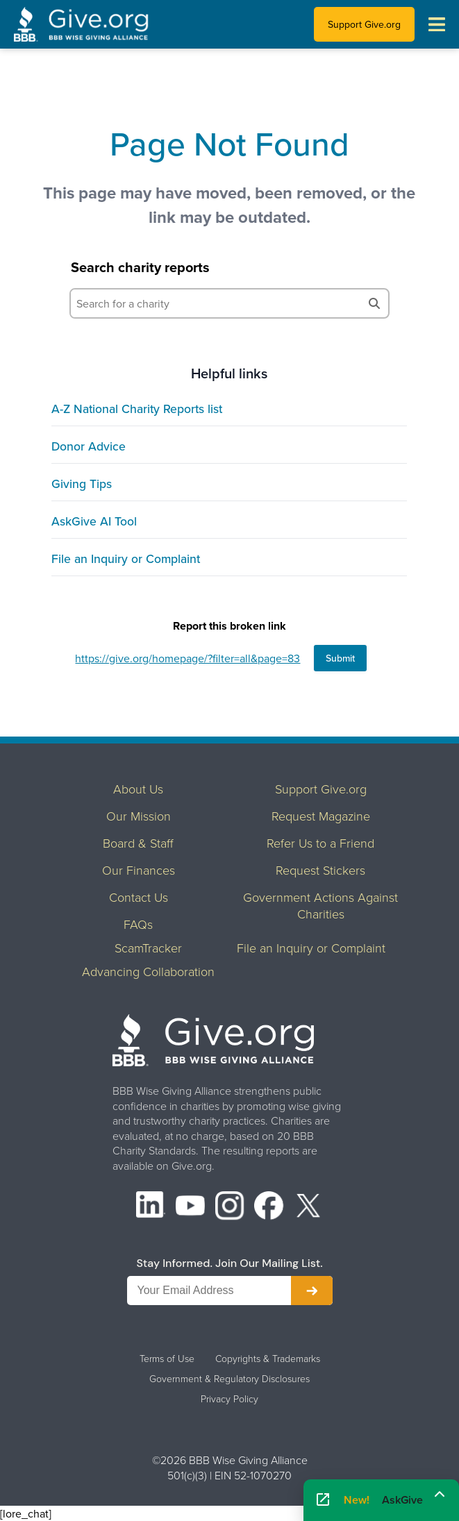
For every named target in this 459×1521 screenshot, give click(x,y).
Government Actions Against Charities (320, 905)
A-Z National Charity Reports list (136, 408)
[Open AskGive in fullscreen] (323, 1500)
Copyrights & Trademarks (267, 1358)
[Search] (374, 303)
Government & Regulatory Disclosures (229, 1379)
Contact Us (138, 897)
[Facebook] (268, 1207)
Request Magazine (321, 815)
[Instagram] (229, 1207)
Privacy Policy (229, 1399)
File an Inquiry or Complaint (125, 558)
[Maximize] (439, 1495)
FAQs (138, 924)
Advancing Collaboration (148, 971)
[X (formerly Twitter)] (308, 1207)
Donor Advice (88, 446)
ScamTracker (148, 947)
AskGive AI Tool (94, 521)
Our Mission (138, 815)
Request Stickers (320, 870)
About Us (138, 788)
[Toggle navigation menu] (436, 24)
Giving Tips (81, 483)
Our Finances (138, 870)
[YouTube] (190, 1207)
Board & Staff (138, 842)
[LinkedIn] (150, 1207)
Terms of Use (167, 1358)
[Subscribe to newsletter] (312, 1290)
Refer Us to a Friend (320, 842)
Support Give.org (364, 24)
